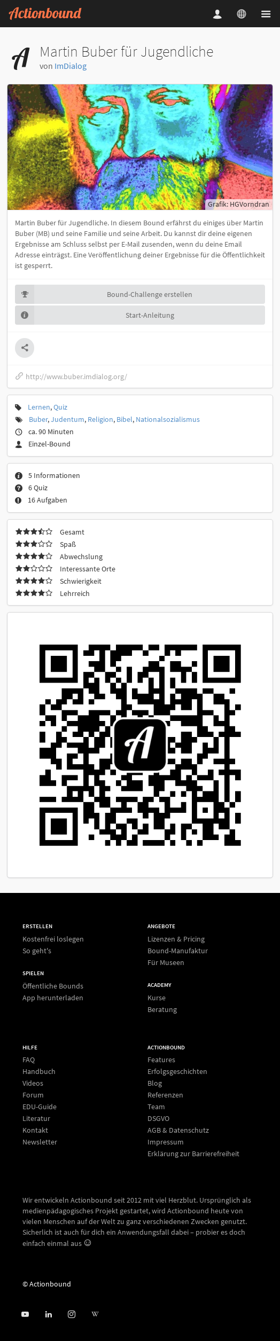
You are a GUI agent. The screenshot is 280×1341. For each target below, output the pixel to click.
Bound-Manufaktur (177, 950)
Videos (32, 1083)
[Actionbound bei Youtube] (25, 1314)
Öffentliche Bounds (52, 986)
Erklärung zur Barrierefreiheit (193, 1153)
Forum (33, 1095)
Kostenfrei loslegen (53, 939)
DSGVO (158, 1118)
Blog (154, 1083)
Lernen (39, 407)
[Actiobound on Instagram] (71, 1314)
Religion (100, 419)
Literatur (36, 1118)
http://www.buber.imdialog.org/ (71, 376)
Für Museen (165, 962)
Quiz (60, 407)
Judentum (67, 419)
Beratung (162, 1009)
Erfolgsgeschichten (177, 1071)
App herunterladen (52, 997)
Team (156, 1106)
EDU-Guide (39, 1106)
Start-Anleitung (94, 315)
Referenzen (165, 1095)
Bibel (124, 419)
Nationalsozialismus (168, 419)
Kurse (156, 997)
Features (161, 1059)
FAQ (28, 1059)
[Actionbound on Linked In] (48, 1314)
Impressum (165, 1142)
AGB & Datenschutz (178, 1130)
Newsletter (39, 1141)
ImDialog (71, 65)
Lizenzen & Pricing (176, 939)
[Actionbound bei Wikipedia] (95, 1314)
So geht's (36, 950)
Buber (38, 419)
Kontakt (35, 1130)
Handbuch (39, 1071)
